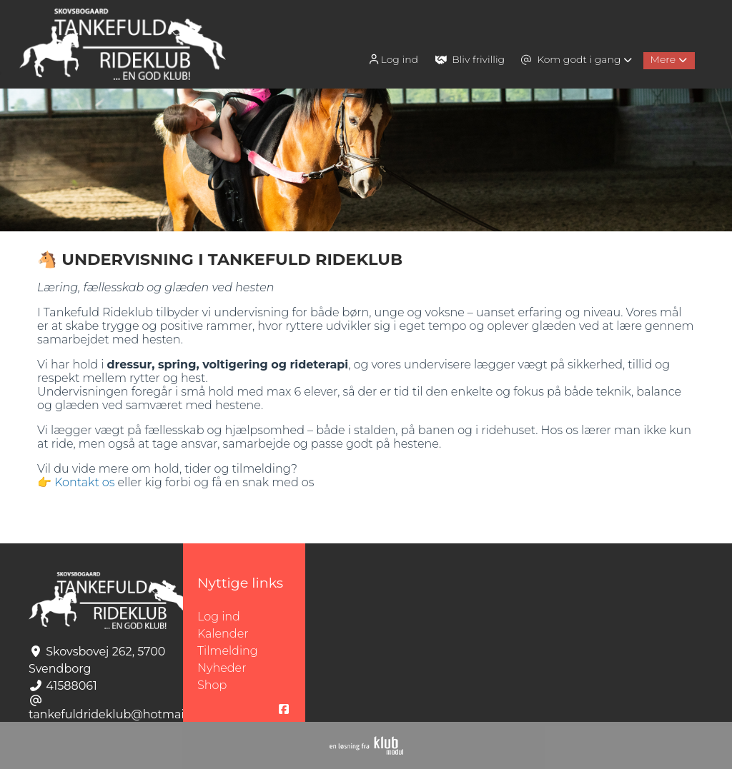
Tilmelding (227, 651)
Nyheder (221, 668)
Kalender (223, 633)
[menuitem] (394, 59)
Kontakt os (84, 482)
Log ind (392, 59)
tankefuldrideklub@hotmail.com (122, 714)
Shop (212, 685)
